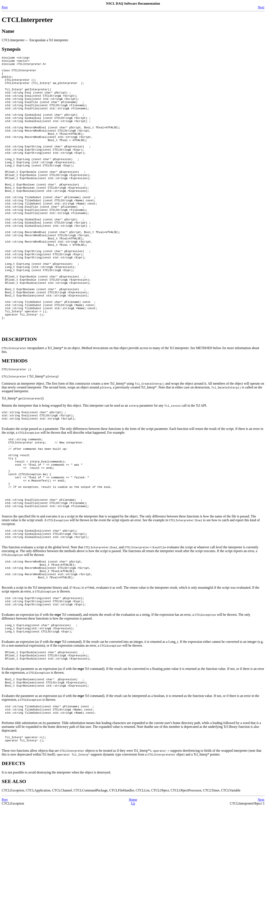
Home (133, 893)
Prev (5, 7)
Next (261, 7)
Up (133, 897)
